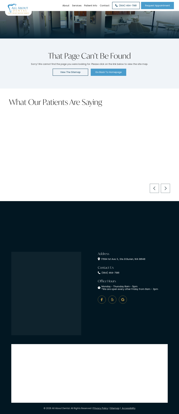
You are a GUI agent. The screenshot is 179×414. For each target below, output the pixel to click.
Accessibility (128, 408)
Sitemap (114, 408)
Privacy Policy (100, 408)
